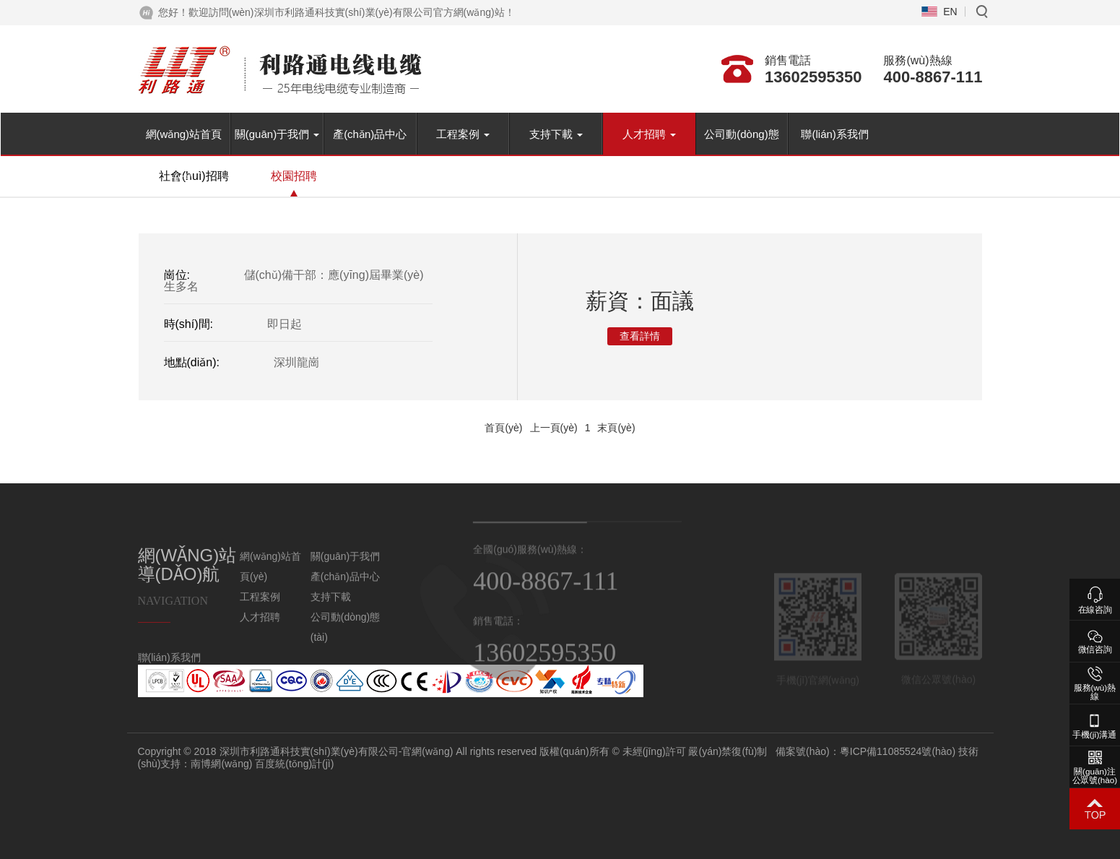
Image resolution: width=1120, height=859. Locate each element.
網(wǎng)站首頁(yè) (184, 142)
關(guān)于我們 (277, 134)
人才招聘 (649, 134)
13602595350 (813, 77)
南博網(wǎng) (339, 763)
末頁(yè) (616, 427)
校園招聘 (294, 176)
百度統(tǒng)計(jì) (412, 763)
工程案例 (463, 134)
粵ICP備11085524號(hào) (1014, 751)
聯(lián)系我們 (834, 134)
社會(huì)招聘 (194, 176)
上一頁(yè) (554, 427)
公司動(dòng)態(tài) (741, 142)
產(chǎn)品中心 (370, 134)
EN (950, 11)
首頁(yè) (503, 427)
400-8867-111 (932, 77)
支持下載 (556, 134)
